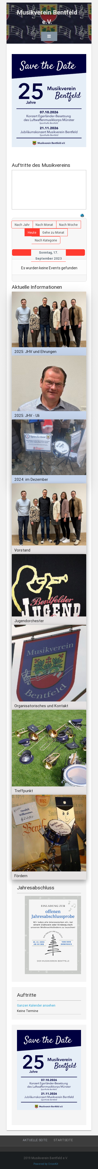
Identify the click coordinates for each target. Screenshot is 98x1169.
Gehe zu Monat (53, 232)
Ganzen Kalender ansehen (36, 1005)
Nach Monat (44, 225)
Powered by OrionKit (45, 1164)
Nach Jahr (22, 225)
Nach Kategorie (46, 240)
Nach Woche (68, 225)
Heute (32, 232)
